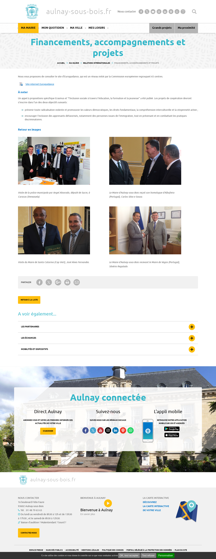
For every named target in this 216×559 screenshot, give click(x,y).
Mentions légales (90, 550)
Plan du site (181, 550)
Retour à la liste (29, 300)
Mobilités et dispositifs (34, 349)
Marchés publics (54, 550)
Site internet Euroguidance (40, 84)
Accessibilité (72, 550)
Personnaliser (165, 555)
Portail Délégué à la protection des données (149, 550)
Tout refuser (148, 555)
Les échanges (28, 338)
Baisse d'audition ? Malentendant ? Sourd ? (43, 522)
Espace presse (36, 550)
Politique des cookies (113, 550)
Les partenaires (30, 326)
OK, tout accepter (129, 555)
